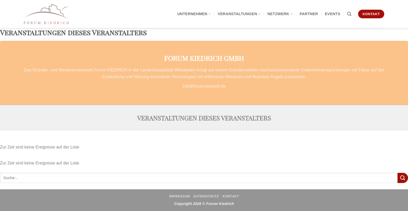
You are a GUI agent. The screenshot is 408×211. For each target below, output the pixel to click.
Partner (309, 14)
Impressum (179, 196)
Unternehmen (194, 14)
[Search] (349, 14)
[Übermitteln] (403, 178)
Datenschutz (206, 196)
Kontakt (231, 196)
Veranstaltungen (239, 14)
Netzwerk (280, 14)
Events (332, 14)
